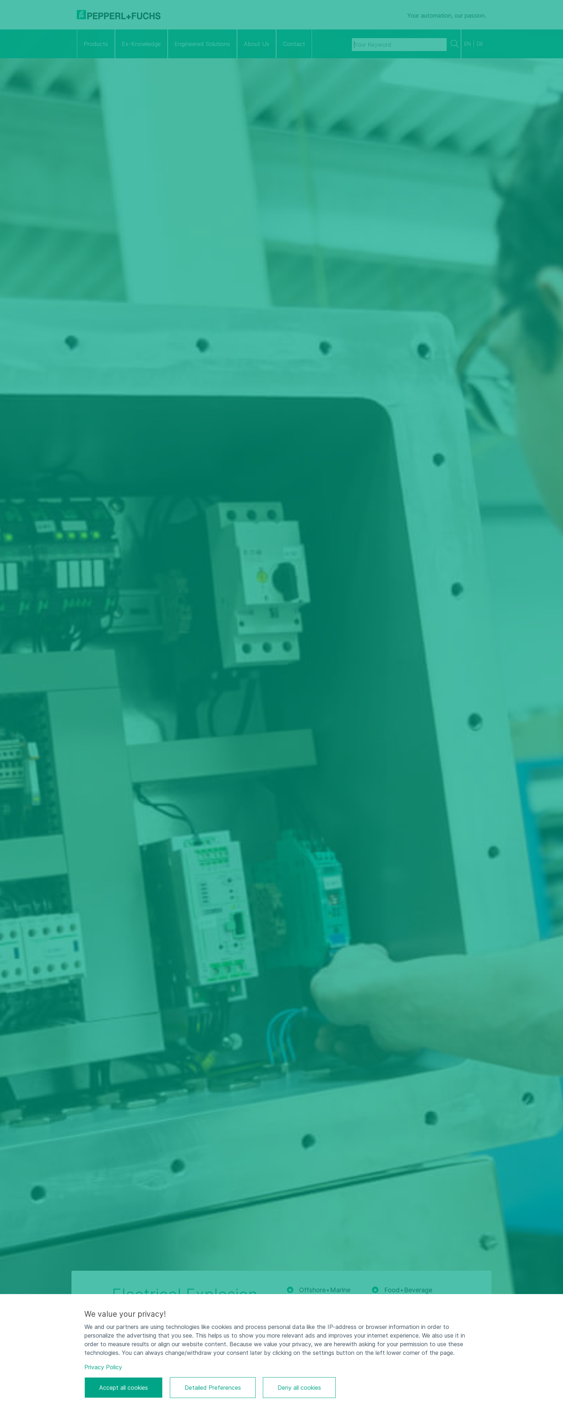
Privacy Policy (103, 1367)
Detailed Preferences (213, 1387)
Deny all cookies (299, 1387)
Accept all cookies (123, 1387)
